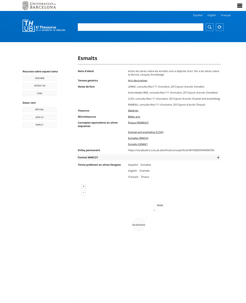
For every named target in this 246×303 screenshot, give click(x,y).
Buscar (209, 27)
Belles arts (134, 116)
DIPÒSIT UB (39, 85)
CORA (39, 93)
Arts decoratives (137, 80)
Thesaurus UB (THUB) (44, 26)
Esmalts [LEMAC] (137, 144)
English (212, 15)
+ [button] (83, 186)
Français (226, 15)
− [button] (83, 193)
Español (198, 15)
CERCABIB (39, 78)
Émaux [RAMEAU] (138, 122)
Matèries (133, 110)
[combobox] (140, 27)
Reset (219, 27)
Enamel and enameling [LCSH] (145, 132)
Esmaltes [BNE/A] (138, 138)
